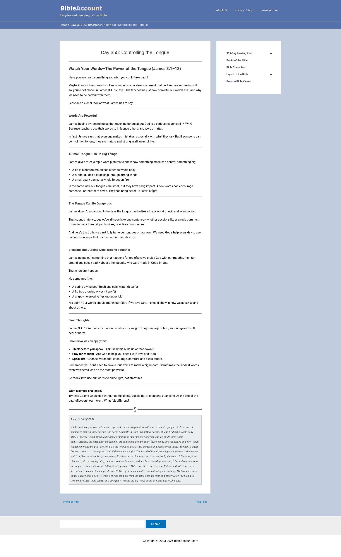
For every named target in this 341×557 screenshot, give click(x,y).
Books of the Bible (237, 60)
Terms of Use (269, 10)
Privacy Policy (246, 10)
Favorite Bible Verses (239, 81)
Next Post (203, 502)
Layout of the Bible (251, 74)
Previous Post (69, 502)
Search (155, 524)
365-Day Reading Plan (251, 53)
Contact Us (223, 10)
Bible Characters (236, 67)
